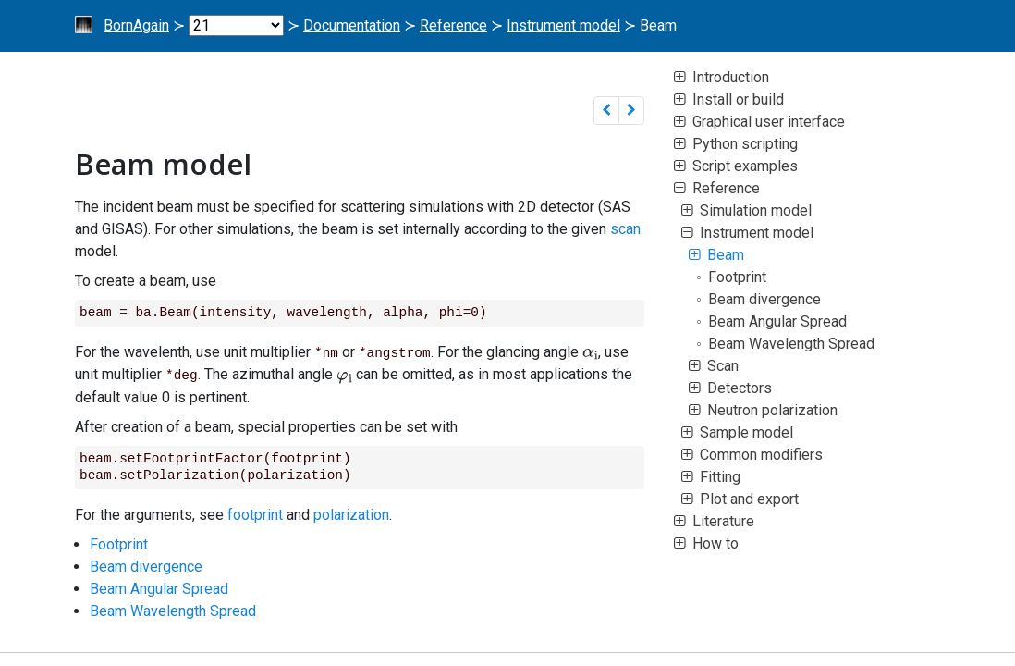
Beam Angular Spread (159, 587)
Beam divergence (146, 565)
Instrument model (563, 25)
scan (625, 229)
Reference (453, 25)
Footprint (119, 542)
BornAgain (136, 25)
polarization (351, 513)
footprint (255, 513)
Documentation (351, 25)
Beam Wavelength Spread (173, 609)
